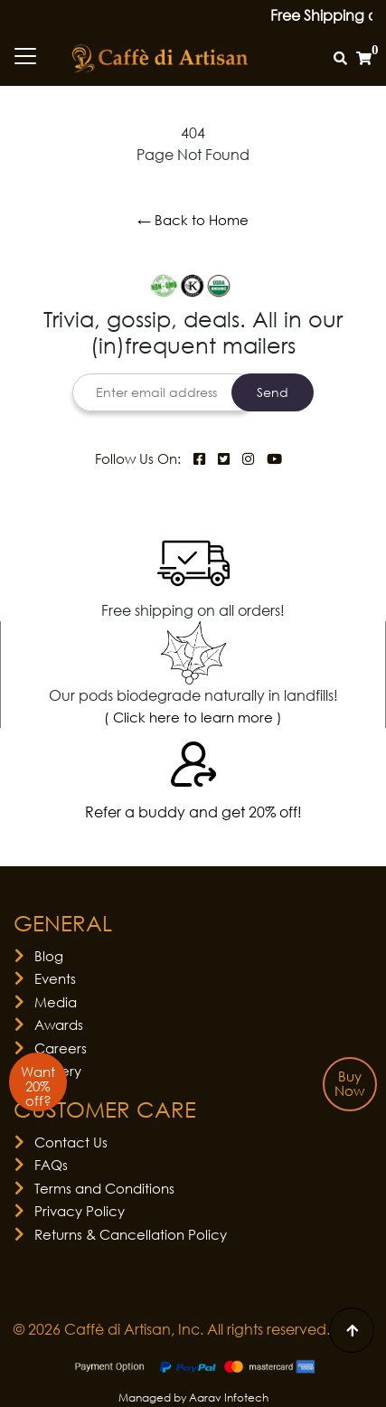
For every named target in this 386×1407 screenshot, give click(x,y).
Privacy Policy (79, 1211)
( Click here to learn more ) (193, 717)
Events (55, 978)
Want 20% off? (38, 1086)
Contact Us (71, 1142)
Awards (58, 1024)
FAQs (51, 1165)
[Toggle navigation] (25, 56)
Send (272, 392)
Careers (60, 1048)
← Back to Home (193, 220)
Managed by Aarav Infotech (193, 1397)
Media (55, 1002)
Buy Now (349, 1083)
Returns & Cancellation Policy (130, 1234)
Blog (48, 956)
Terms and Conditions (104, 1188)
